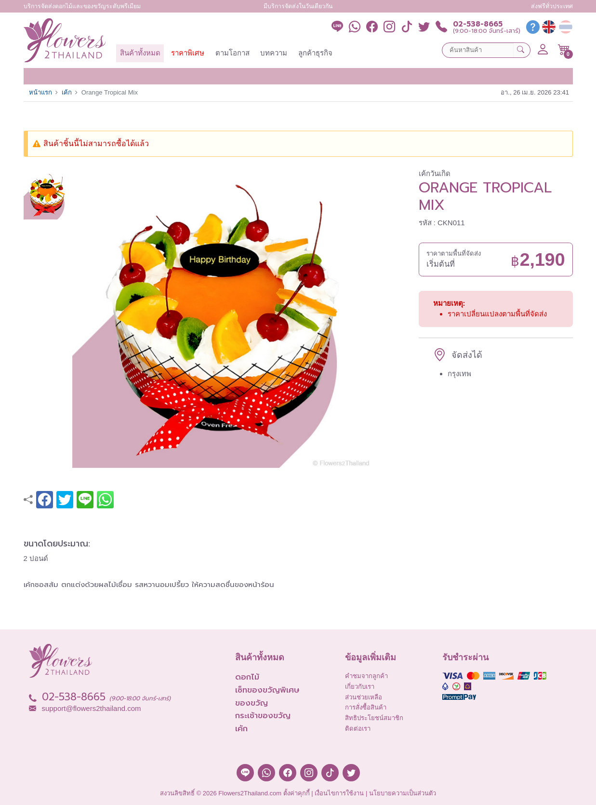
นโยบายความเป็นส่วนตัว (402, 793)
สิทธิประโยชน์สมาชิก (374, 718)
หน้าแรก (40, 92)
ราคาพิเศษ (187, 53)
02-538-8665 (478, 24)
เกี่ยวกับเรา (359, 686)
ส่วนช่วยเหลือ (363, 697)
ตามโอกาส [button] (232, 53)
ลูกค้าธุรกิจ (315, 53)
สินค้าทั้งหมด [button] (140, 53)
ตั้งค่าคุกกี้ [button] (296, 793)
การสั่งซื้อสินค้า (365, 707)
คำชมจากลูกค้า (366, 676)
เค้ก (67, 92)
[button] (564, 49)
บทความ (273, 53)
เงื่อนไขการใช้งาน (339, 793)
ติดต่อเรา (358, 728)
